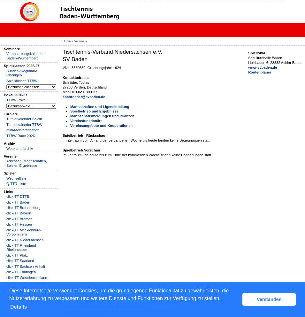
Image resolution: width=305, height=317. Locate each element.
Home (67, 41)
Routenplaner (259, 72)
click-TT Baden (18, 202)
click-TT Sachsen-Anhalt (25, 266)
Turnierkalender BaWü (24, 119)
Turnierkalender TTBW (24, 125)
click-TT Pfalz (17, 255)
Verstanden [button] (269, 299)
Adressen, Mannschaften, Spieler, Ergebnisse (26, 163)
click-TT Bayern (18, 213)
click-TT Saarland (20, 261)
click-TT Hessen (19, 224)
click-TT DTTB (17, 196)
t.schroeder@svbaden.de (84, 97)
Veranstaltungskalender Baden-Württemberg (25, 56)
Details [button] (18, 307)
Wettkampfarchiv (19, 149)
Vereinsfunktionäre (86, 121)
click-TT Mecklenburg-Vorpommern (24, 232)
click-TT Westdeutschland (26, 278)
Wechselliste (16, 178)
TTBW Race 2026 (20, 136)
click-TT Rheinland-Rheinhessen (21, 247)
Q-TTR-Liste (16, 184)
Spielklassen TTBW (21, 81)
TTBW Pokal (16, 100)
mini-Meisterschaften (22, 130)
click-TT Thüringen (21, 272)
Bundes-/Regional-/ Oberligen (21, 73)
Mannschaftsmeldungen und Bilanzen (102, 116)
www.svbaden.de (262, 67)
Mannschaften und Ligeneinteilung (99, 107)
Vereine (79, 41)
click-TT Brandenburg (23, 208)
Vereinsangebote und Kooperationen (101, 126)
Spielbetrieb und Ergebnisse (94, 111)
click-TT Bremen (19, 219)
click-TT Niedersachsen (25, 240)
